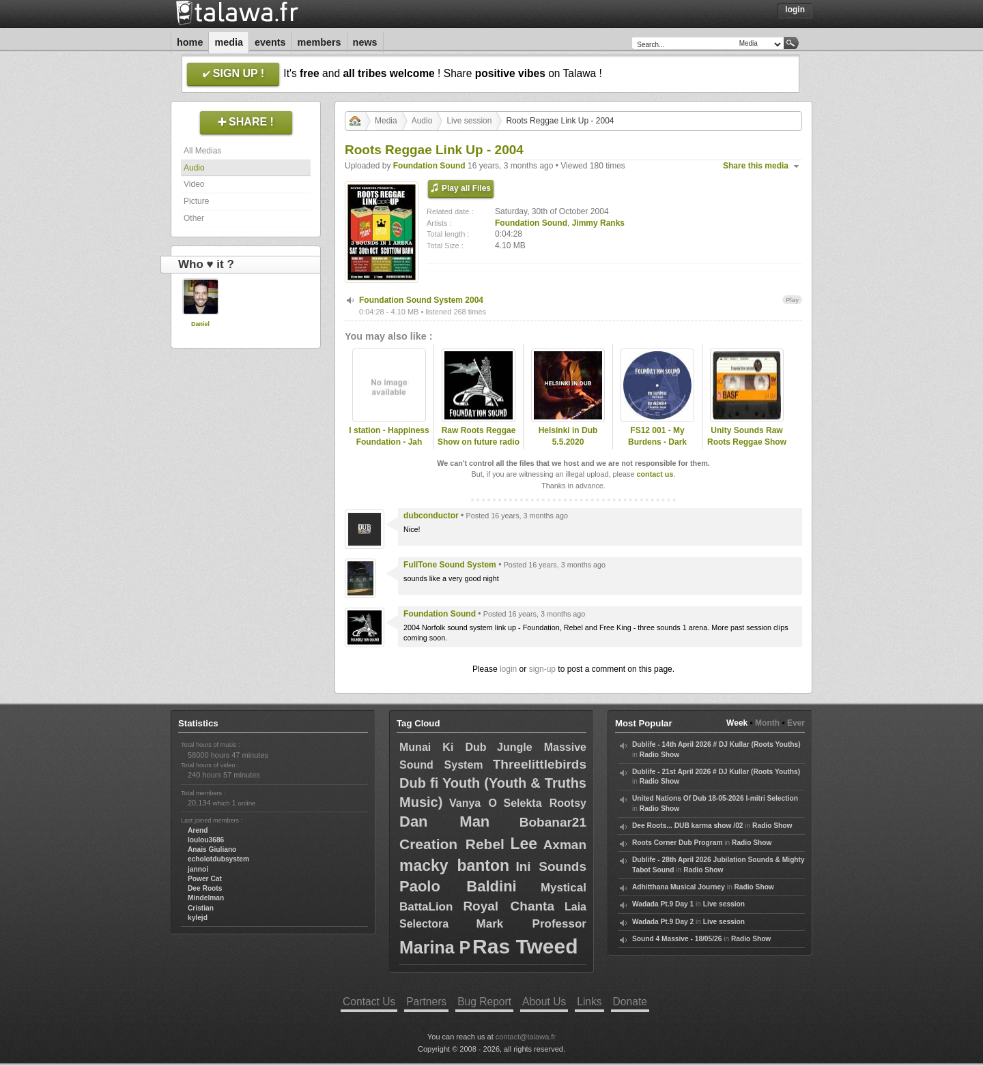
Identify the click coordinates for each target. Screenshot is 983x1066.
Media (228, 42)
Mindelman (206, 898)
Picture (196, 201)
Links (589, 1001)
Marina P (434, 947)
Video (194, 184)
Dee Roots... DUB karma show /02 (687, 825)
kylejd (198, 917)
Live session (469, 120)
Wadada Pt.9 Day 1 (663, 904)
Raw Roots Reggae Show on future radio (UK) (478, 442)
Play (792, 299)
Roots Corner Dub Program (677, 842)
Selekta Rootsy (544, 803)
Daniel (200, 324)
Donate (630, 1001)
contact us (654, 474)
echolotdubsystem (218, 859)
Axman (564, 845)
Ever (796, 723)
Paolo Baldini (458, 886)
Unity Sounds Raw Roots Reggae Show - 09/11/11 (746, 442)
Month (767, 723)
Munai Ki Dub (443, 747)
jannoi (198, 869)
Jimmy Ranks (598, 223)
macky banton (454, 865)
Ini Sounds (550, 866)
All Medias (202, 151)
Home (190, 42)
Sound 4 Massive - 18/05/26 (677, 939)
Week (736, 723)
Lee (523, 844)
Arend (198, 830)
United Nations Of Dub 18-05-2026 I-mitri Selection (715, 798)
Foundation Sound (429, 166)
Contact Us (369, 1001)
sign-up (542, 669)
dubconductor (431, 515)
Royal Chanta (508, 906)
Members (319, 42)
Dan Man (444, 821)
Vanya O (473, 803)
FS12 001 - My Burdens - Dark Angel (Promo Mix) (657, 442)
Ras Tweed (525, 946)
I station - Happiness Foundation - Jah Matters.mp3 (389, 442)
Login (795, 9)
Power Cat (205, 879)
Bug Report (484, 1001)
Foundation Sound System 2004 (421, 300)
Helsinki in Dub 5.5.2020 (568, 436)
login (508, 669)
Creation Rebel (451, 844)
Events (270, 42)
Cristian (201, 908)
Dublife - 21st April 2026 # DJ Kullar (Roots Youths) (716, 771)
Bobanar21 (552, 822)
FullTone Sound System (449, 564)
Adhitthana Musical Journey (678, 887)
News (365, 42)
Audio (194, 168)
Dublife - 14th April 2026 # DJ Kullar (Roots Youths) (716, 744)
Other (194, 218)
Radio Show (659, 754)
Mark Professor (531, 923)
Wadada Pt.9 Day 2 (663, 922)
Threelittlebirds (539, 764)
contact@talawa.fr (526, 1037)
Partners (426, 1001)
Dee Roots (205, 888)
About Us (544, 1001)
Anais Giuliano (212, 849)
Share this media (755, 166)
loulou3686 (206, 840)
